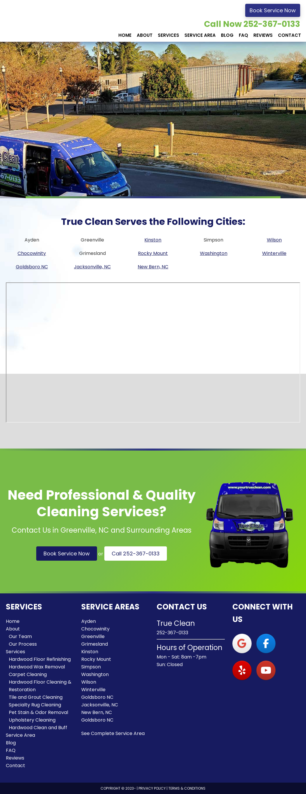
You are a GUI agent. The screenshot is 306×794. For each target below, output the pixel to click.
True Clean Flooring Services (44, 20)
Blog (11, 742)
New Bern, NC (153, 266)
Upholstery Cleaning (32, 720)
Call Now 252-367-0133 (252, 24)
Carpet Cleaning (28, 674)
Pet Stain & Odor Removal (38, 712)
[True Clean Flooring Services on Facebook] (266, 643)
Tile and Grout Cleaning (36, 697)
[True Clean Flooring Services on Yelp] (242, 670)
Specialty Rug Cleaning (35, 704)
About (13, 629)
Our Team (20, 636)
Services (15, 651)
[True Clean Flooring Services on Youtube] (266, 670)
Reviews (15, 758)
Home (13, 621)
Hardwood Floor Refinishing (40, 659)
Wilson (274, 240)
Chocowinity (32, 253)
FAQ (10, 750)
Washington (213, 253)
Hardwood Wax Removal (37, 666)
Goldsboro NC (32, 266)
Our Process (23, 644)
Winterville (274, 253)
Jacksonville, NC (92, 266)
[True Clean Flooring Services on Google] (242, 643)
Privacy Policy (152, 788)
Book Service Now (273, 10)
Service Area (20, 735)
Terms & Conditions (186, 788)
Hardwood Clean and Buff (38, 727)
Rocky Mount (153, 253)
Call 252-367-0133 (136, 553)
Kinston (152, 240)
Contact (15, 765)
